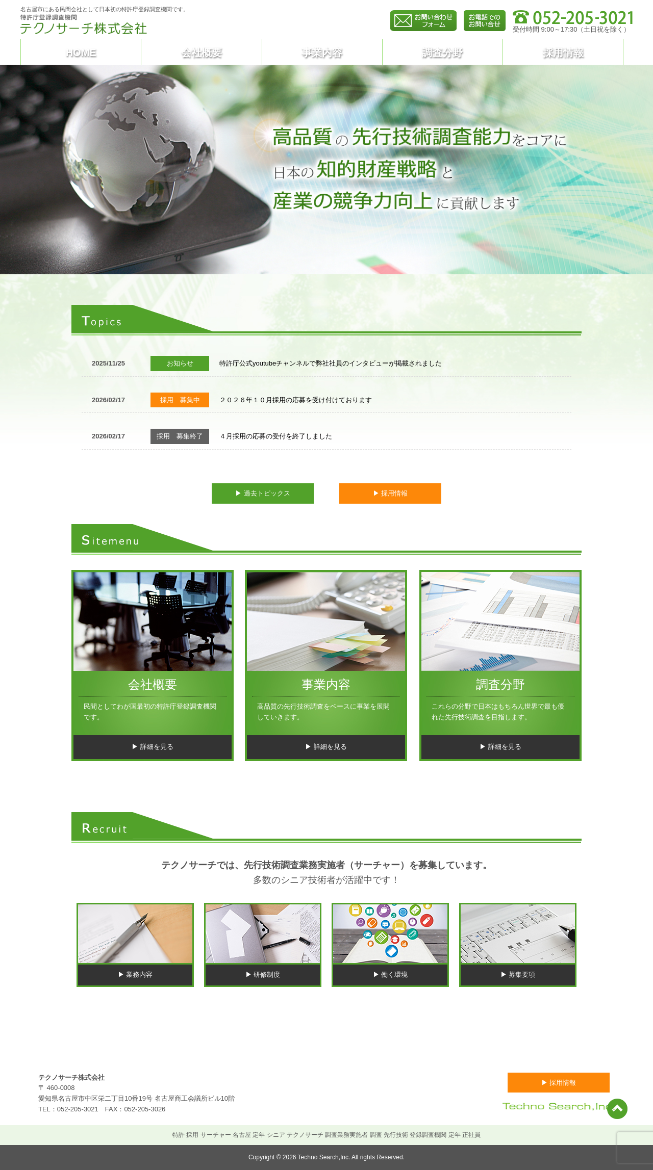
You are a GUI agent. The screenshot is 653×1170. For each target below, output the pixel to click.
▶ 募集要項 (518, 974)
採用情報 (563, 52)
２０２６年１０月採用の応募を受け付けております (295, 400)
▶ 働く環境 (390, 974)
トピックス (211, 1048)
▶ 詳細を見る (152, 746)
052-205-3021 (77, 1109)
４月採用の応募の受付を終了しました (275, 436)
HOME (81, 52)
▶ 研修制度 (263, 974)
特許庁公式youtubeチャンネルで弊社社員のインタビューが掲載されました (330, 363)
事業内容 (322, 52)
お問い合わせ (515, 1048)
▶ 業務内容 (135, 974)
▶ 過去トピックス (262, 493)
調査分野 (442, 52)
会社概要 (201, 52)
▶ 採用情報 (390, 493)
